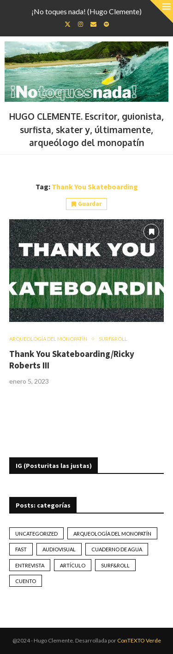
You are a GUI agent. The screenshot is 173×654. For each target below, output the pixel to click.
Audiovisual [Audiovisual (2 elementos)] (59, 549)
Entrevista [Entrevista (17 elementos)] (29, 565)
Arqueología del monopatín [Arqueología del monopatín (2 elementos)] (112, 534)
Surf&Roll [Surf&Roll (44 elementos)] (115, 565)
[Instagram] (80, 24)
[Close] (161, 11)
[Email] (93, 24)
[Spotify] (106, 24)
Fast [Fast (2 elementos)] (21, 549)
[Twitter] (68, 24)
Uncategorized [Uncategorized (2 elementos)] (36, 534)
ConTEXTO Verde (139, 640)
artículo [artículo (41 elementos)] (72, 565)
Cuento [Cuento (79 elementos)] (25, 581)
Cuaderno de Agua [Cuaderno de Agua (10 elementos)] (116, 549)
